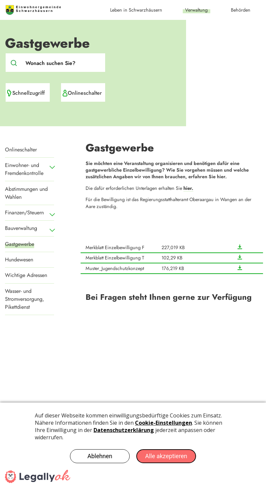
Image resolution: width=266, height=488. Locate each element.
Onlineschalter (85, 93)
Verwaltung (196, 10)
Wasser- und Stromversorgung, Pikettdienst (24, 299)
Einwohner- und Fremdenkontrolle (24, 169)
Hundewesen (19, 259)
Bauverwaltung (21, 228)
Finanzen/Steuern (24, 212)
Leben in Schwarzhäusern (136, 10)
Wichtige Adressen (26, 275)
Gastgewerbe (19, 244)
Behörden (240, 10)
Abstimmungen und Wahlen (26, 193)
